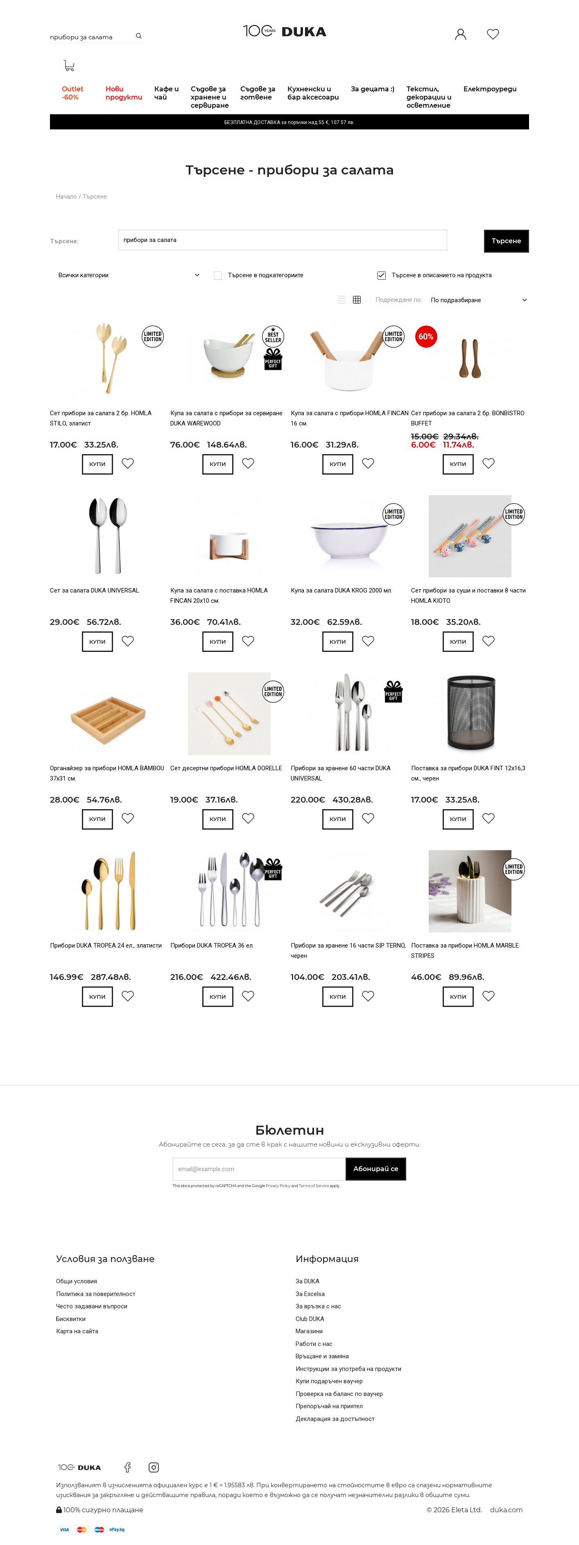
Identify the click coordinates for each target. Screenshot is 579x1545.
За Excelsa (310, 1294)
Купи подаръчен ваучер (329, 1381)
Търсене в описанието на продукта (444, 275)
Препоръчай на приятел (329, 1406)
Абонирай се (375, 1169)
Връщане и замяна (322, 1356)
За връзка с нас (318, 1306)
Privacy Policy (278, 1185)
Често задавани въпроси (91, 1306)
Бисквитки (71, 1319)
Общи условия (76, 1281)
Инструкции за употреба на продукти (348, 1369)
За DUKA (307, 1281)
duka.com (506, 1510)
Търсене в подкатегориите (268, 275)
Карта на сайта (77, 1331)
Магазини (309, 1331)
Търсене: (64, 241)
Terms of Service (314, 1185)
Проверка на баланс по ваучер (339, 1394)
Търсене (95, 196)
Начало (66, 196)
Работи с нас (314, 1344)
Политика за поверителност (96, 1294)
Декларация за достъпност (335, 1419)
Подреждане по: (398, 299)
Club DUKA (310, 1319)
